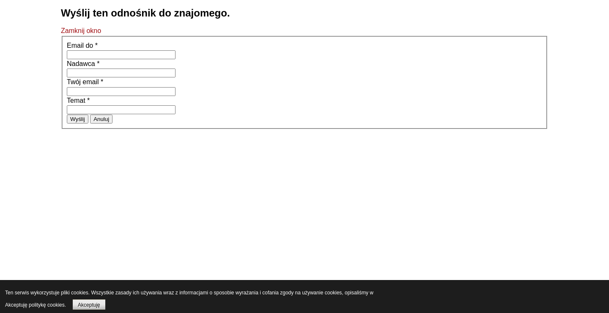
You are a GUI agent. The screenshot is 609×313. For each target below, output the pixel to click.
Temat (78, 100)
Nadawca (83, 63)
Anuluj (101, 119)
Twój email (85, 81)
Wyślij (77, 119)
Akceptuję (89, 305)
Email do (82, 45)
